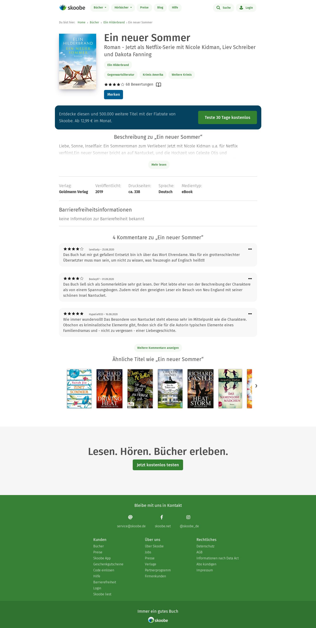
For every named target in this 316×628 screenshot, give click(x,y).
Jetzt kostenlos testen (158, 464)
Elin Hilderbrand (114, 22)
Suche (224, 7)
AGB (199, 552)
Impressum (204, 570)
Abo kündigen (206, 564)
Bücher (99, 7)
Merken (113, 94)
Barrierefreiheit (104, 582)
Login (246, 7)
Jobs (148, 552)
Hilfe (175, 7)
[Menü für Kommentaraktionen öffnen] (250, 249)
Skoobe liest (102, 594)
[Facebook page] (163, 521)
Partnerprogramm (158, 570)
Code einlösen (103, 570)
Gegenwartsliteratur (120, 75)
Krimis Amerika (153, 75)
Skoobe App (102, 558)
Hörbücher (122, 7)
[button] (256, 386)
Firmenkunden (155, 576)
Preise (144, 7)
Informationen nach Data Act (217, 558)
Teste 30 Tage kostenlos (227, 117)
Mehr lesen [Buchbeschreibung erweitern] (158, 164)
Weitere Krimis (182, 75)
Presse (150, 558)
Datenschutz (205, 546)
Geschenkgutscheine (108, 564)
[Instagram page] (189, 521)
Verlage (150, 564)
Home (81, 22)
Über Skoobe (154, 546)
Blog (160, 7)
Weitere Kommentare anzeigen (158, 348)
